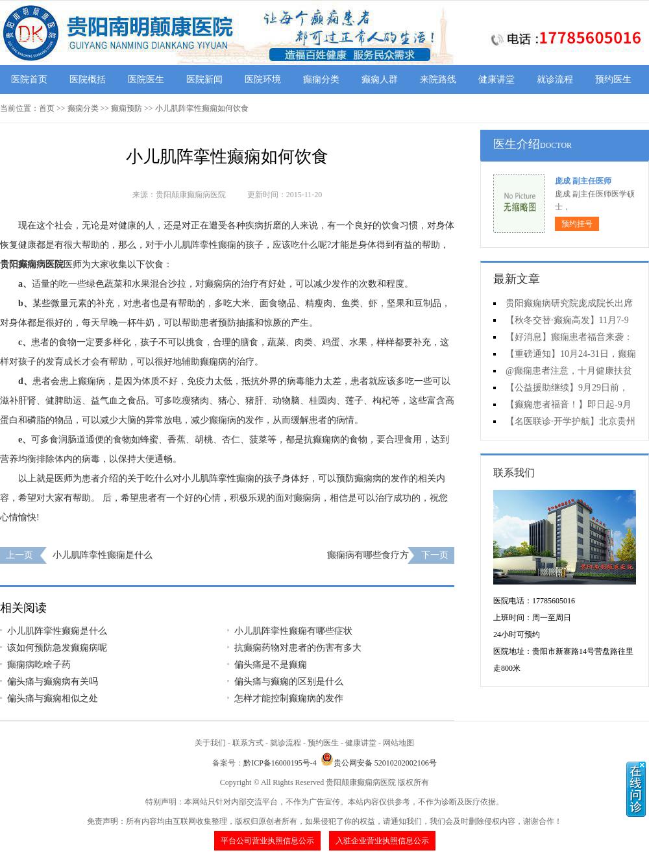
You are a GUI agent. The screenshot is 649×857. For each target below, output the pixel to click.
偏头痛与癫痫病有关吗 (52, 681)
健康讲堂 (496, 79)
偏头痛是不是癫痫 (270, 665)
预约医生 (613, 79)
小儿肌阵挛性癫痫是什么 (103, 555)
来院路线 (438, 79)
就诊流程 (555, 79)
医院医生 (146, 79)
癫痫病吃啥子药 (39, 665)
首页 (47, 108)
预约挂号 (577, 223)
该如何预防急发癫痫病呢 (57, 648)
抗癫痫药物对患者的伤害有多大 (297, 648)
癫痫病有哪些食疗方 (368, 555)
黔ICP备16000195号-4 (280, 762)
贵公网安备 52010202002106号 (379, 762)
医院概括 (87, 79)
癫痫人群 (379, 79)
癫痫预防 (126, 108)
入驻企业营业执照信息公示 (382, 840)
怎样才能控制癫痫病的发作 (288, 698)
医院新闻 (204, 79)
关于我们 (210, 742)
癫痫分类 (321, 79)
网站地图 (398, 742)
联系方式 (247, 742)
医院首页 (29, 79)
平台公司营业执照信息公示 (267, 840)
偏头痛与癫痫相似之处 (52, 698)
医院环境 (263, 79)
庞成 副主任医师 (583, 181)
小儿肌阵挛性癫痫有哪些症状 (293, 631)
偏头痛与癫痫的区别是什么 (288, 681)
